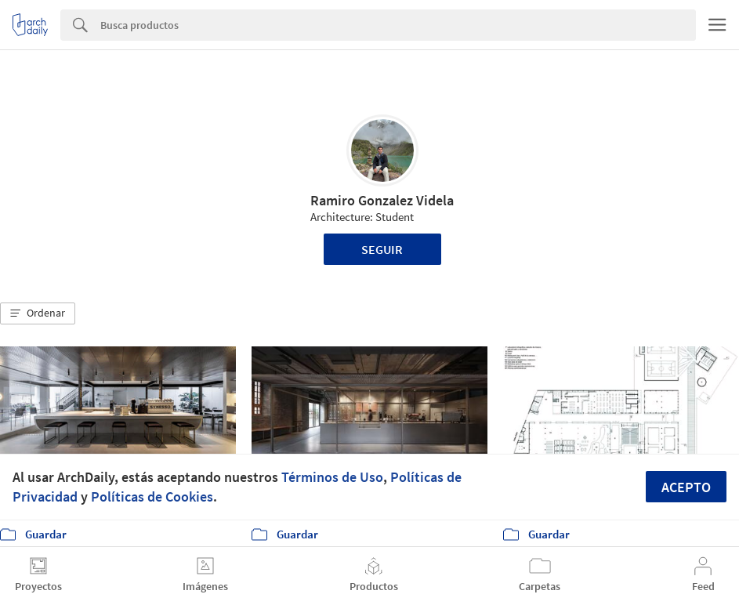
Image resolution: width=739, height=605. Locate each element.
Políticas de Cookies (152, 496)
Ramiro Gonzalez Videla (382, 200)
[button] (37, 313)
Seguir (382, 249)
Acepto (686, 487)
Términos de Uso (332, 477)
